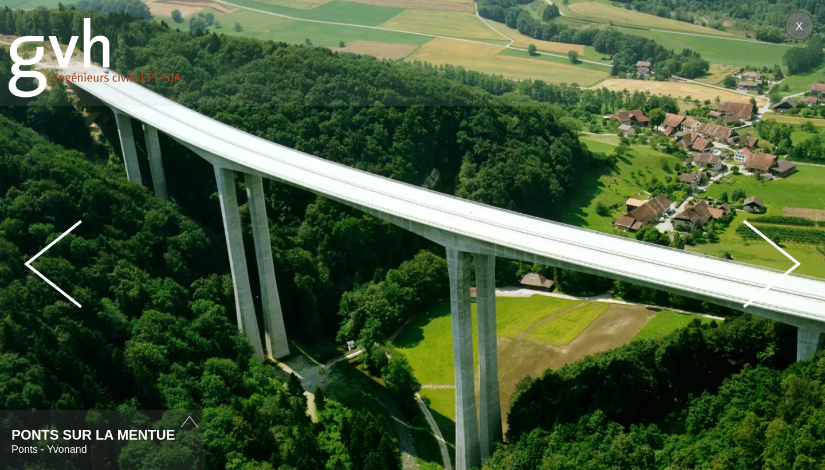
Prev (53, 264)
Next (771, 264)
